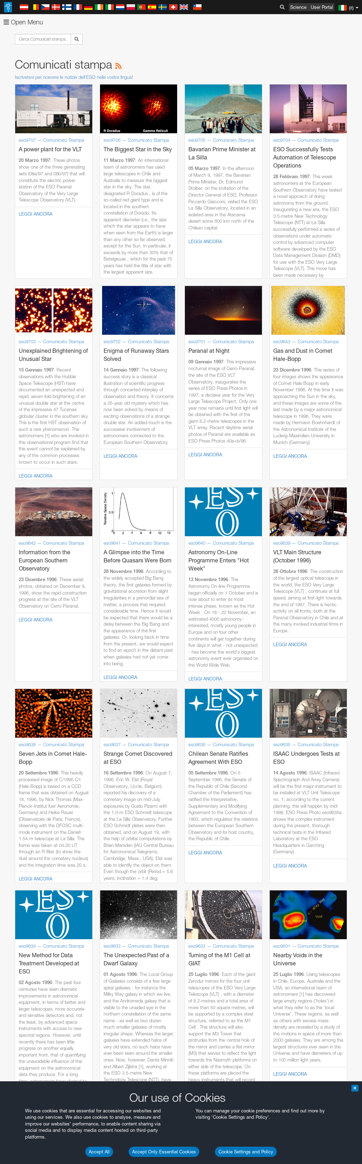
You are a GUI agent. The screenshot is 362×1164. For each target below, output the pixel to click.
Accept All (99, 1151)
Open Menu (23, 22)
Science (298, 7)
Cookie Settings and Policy (245, 1151)
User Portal (322, 7)
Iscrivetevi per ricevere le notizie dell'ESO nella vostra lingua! (74, 77)
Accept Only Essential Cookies (164, 1151)
